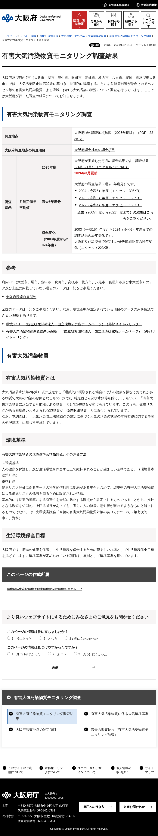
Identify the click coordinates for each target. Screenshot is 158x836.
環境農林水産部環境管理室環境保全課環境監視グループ (44, 589)
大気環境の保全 (97, 36)
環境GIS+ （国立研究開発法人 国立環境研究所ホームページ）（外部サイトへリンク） (74, 324)
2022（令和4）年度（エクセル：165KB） (110, 205)
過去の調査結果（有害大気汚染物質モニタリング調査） (119, 732)
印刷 (96, 45)
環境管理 (53, 36)
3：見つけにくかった (92, 654)
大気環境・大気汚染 (73, 36)
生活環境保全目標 (140, 550)
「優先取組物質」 (76, 410)
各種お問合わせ (134, 806)
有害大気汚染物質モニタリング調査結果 (44, 716)
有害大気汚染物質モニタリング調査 (130, 36)
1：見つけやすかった (26, 654)
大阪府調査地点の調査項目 (94, 150)
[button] (115, 5)
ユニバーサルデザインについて (90, 770)
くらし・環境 (28, 36)
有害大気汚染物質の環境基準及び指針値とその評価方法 (44, 454)
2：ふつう (50, 638)
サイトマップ (149, 770)
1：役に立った (21, 638)
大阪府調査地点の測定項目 (36, 730)
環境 (42, 36)
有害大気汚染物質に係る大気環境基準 (119, 714)
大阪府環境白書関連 (21, 297)
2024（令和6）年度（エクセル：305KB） (110, 191)
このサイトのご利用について (20, 770)
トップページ (10, 36)
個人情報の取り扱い (123, 770)
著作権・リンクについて (54, 770)
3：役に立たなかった (83, 638)
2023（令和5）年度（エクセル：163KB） (110, 198)
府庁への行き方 (93, 806)
